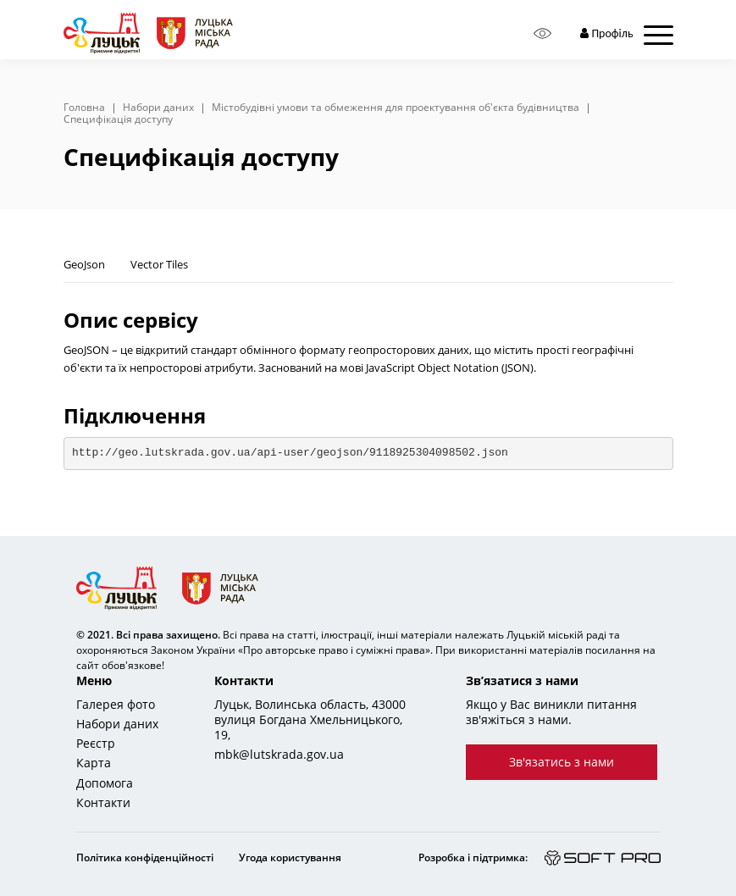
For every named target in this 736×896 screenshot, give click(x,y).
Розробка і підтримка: (473, 857)
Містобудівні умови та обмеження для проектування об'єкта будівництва (395, 107)
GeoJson (84, 264)
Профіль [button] (606, 33)
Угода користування (290, 857)
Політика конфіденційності (144, 857)
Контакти (103, 802)
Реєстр (95, 743)
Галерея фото (115, 704)
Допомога (104, 783)
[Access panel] (542, 33)
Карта (93, 763)
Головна (84, 107)
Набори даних (158, 107)
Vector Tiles (159, 264)
